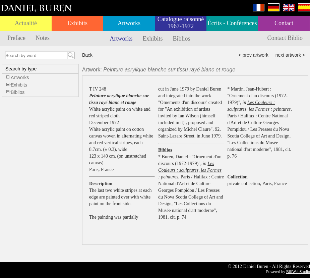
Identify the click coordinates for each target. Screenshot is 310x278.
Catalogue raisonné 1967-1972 (181, 23)
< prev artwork (253, 55)
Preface (16, 38)
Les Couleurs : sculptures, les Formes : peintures (190, 170)
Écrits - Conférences (232, 23)
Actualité (26, 23)
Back (87, 55)
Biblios (181, 38)
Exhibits (77, 23)
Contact (283, 23)
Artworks (129, 23)
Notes (43, 38)
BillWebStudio (298, 271)
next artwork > (290, 55)
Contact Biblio (285, 38)
